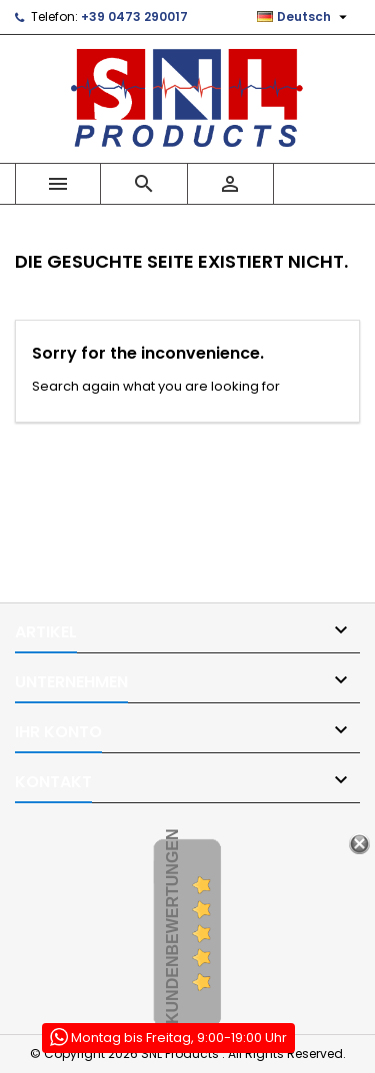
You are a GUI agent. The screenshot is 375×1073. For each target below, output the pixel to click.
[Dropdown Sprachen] (304, 17)
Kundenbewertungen (172, 927)
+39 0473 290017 (134, 16)
